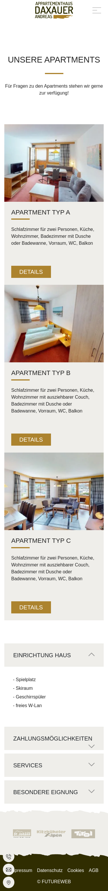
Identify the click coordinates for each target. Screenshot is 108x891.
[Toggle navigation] (97, 10)
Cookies (75, 870)
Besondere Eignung (45, 792)
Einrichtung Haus (42, 655)
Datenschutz (50, 870)
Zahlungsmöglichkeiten (52, 738)
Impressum (21, 870)
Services (27, 765)
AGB (93, 870)
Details (31, 272)
